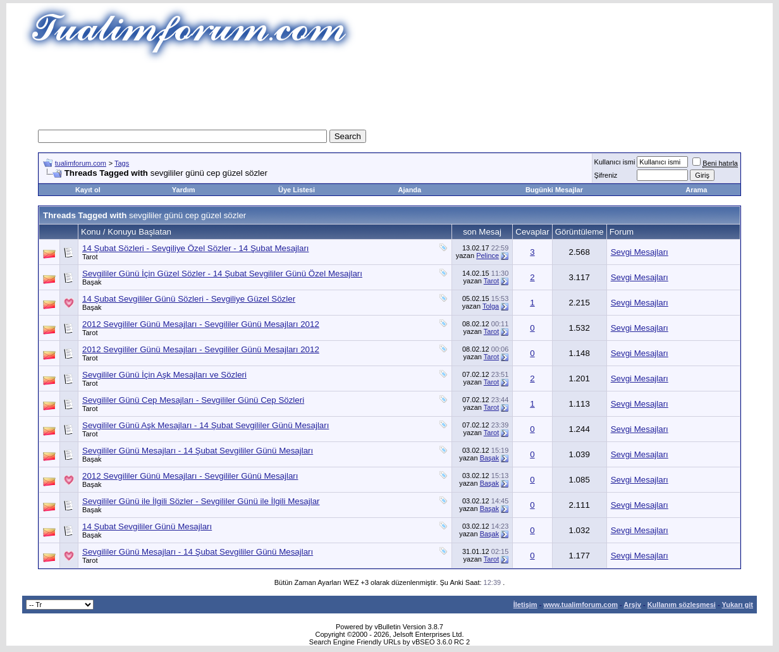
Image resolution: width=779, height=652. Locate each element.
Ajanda (410, 190)
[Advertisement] (389, 91)
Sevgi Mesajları (639, 252)
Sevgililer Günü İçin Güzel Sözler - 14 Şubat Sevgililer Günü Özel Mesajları (222, 273)
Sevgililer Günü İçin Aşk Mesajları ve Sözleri (164, 374)
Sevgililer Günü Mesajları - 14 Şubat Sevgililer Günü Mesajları (197, 450)
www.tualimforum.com (580, 604)
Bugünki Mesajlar (554, 190)
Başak (92, 282)
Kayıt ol (88, 190)
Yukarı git (737, 604)
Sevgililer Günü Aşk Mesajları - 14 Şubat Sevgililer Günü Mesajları (205, 425)
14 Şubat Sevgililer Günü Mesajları (147, 526)
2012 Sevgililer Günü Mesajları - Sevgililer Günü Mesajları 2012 (200, 324)
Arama (696, 190)
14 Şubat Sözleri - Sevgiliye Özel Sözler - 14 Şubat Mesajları (195, 248)
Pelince (487, 255)
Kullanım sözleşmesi (681, 604)
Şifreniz (606, 175)
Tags (121, 163)
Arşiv (632, 604)
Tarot (89, 257)
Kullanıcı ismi (614, 162)
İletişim (525, 604)
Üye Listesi (296, 190)
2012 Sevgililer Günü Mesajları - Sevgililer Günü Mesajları (190, 476)
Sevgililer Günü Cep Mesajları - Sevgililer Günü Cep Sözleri (193, 400)
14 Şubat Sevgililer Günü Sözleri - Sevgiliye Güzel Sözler (188, 299)
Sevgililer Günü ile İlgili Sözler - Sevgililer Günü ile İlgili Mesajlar (201, 501)
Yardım (183, 190)
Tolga (490, 306)
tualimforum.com (80, 163)
